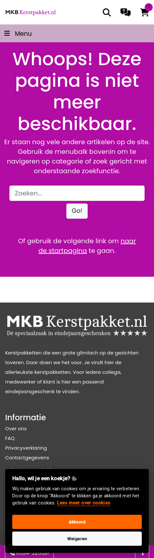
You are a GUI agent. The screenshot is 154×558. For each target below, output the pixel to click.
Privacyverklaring (26, 447)
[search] (107, 12)
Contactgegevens (27, 457)
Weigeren (77, 538)
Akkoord (77, 521)
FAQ (10, 438)
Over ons (16, 428)
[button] (77, 211)
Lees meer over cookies (83, 503)
